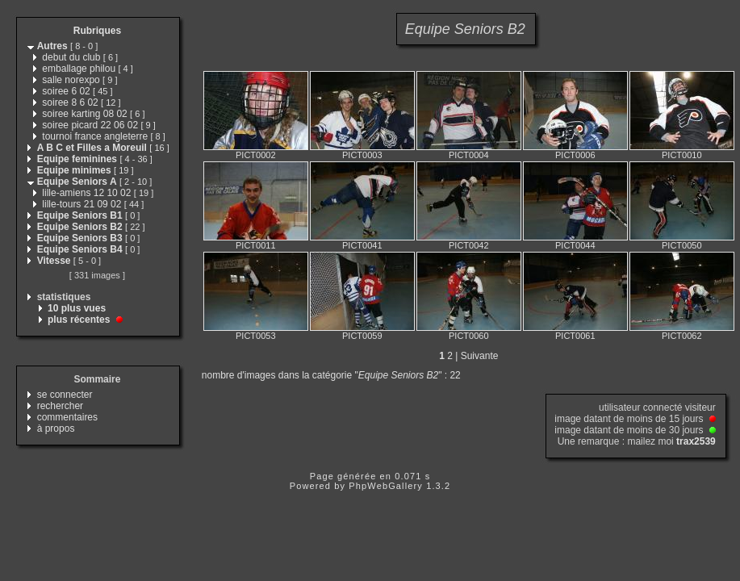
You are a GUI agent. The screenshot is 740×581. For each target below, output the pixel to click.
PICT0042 (469, 245)
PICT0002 (256, 155)
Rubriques (97, 30)
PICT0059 (362, 336)
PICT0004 (469, 155)
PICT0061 (575, 336)
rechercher (60, 406)
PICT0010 (682, 155)
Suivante (480, 356)
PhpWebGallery (386, 486)
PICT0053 (256, 336)
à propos (56, 428)
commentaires (67, 417)
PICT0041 (362, 245)
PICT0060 (469, 336)
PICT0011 (256, 245)
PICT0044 (575, 245)
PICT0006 (575, 155)
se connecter (65, 394)
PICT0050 (682, 245)
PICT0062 (682, 336)
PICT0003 (362, 155)
